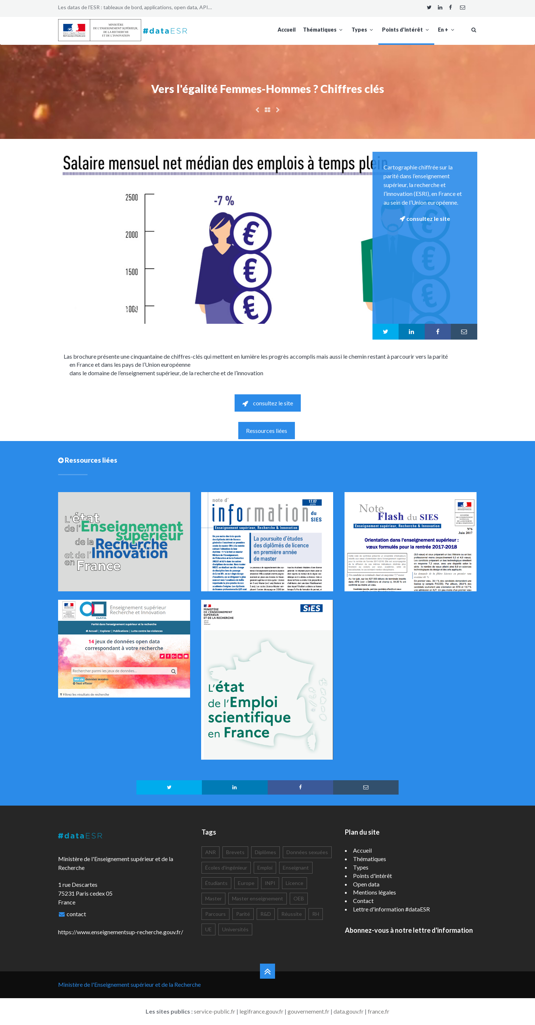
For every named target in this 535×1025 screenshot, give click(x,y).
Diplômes (265, 852)
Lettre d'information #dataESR (391, 909)
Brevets (235, 852)
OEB (298, 898)
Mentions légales (374, 892)
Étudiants (216, 883)
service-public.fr (214, 1011)
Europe (246, 883)
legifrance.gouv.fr (261, 1011)
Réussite (291, 914)
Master (213, 898)
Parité (243, 914)
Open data (366, 884)
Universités (235, 929)
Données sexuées (307, 852)
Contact (363, 900)
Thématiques (323, 29)
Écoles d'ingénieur (226, 867)
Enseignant (296, 867)
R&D (265, 914)
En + (447, 29)
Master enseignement (257, 898)
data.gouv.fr (349, 1011)
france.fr (378, 1011)
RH (315, 914)
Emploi (264, 867)
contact (76, 913)
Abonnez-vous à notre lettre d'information (409, 930)
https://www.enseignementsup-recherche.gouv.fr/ (120, 931)
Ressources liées (266, 430)
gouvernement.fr (308, 1011)
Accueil (287, 29)
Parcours (215, 914)
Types (363, 29)
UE (208, 929)
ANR (210, 852)
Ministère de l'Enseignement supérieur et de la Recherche (129, 984)
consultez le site (267, 402)
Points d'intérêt (406, 29)
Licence (294, 883)
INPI (270, 883)
